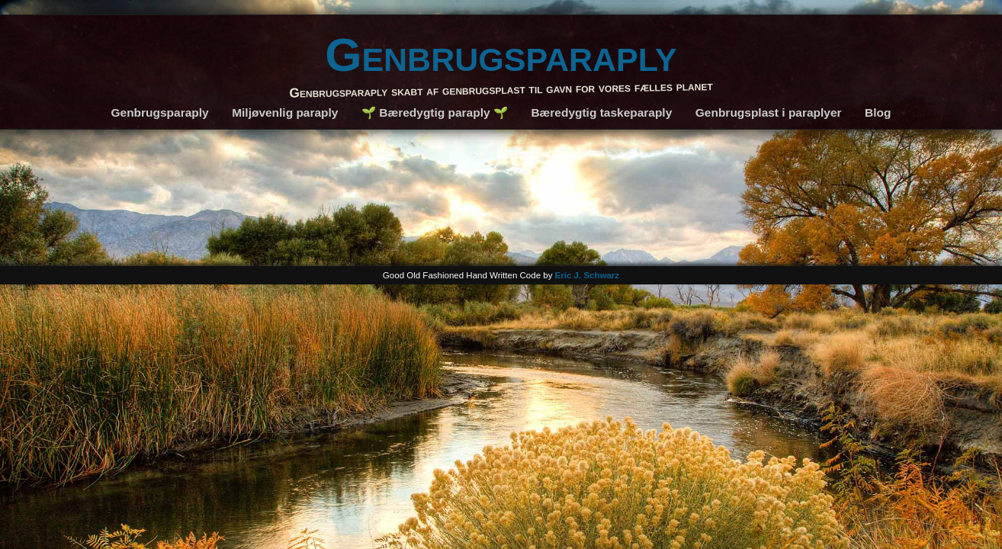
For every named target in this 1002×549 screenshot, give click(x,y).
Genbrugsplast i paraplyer (768, 112)
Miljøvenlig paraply (285, 112)
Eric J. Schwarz (587, 275)
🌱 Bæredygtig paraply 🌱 (434, 112)
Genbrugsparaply (501, 54)
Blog (878, 112)
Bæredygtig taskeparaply (601, 112)
